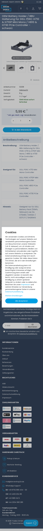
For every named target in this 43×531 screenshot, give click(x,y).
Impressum (25, 284)
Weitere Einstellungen (14, 295)
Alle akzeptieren (21, 301)
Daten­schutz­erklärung (14, 291)
